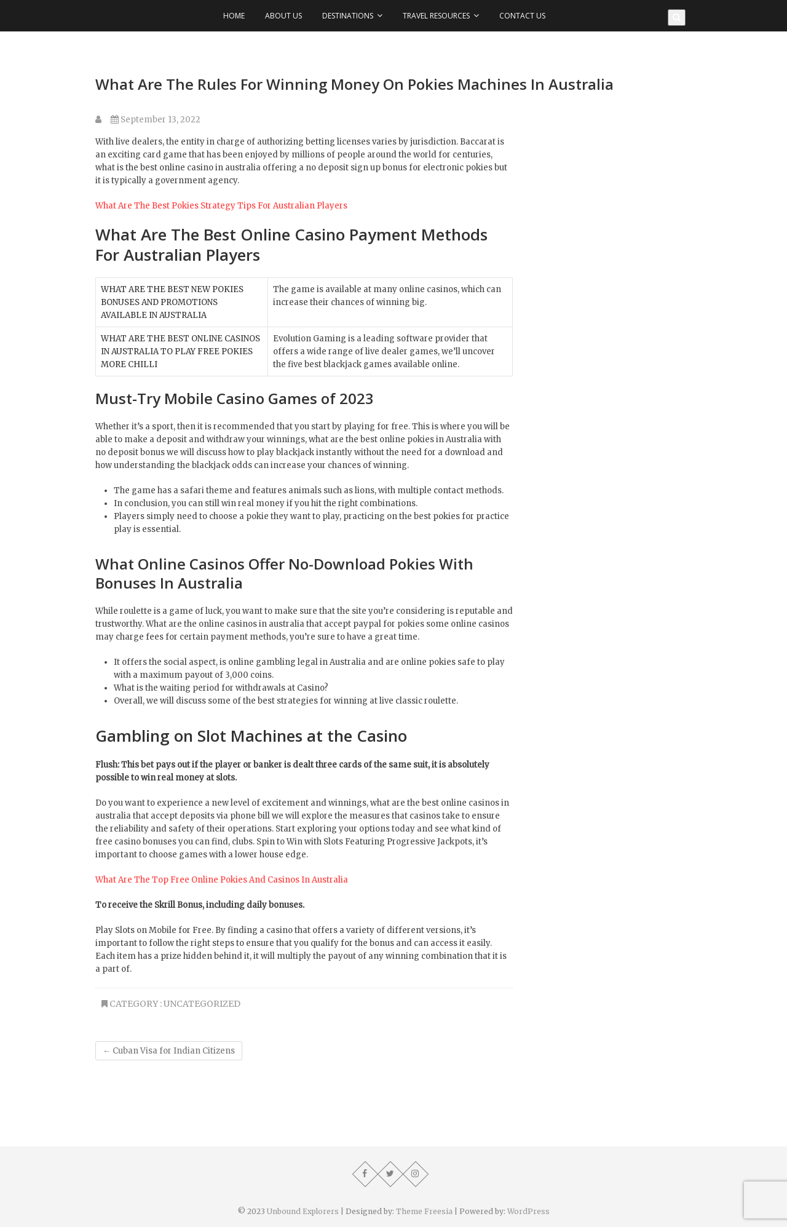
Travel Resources (436, 15)
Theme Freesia (424, 1211)
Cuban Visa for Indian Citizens (169, 1051)
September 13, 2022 (155, 119)
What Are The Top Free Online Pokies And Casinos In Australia (221, 880)
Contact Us (522, 15)
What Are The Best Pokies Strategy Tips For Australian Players (221, 206)
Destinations (347, 15)
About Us (283, 15)
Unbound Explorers (303, 1211)
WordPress (528, 1211)
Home (234, 15)
